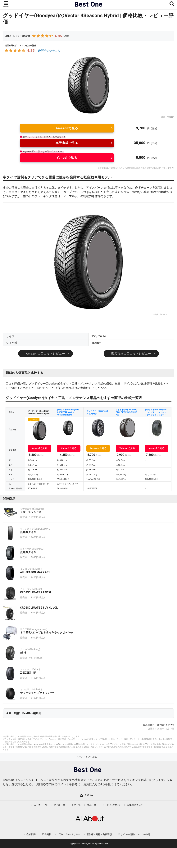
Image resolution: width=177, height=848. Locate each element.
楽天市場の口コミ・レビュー (131, 353)
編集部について (135, 805)
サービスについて (111, 805)
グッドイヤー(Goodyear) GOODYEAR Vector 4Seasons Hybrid (68, 412)
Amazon (170, 117)
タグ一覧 (76, 805)
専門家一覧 (59, 805)
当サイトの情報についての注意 (134, 834)
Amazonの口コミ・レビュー (45, 353)
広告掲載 (46, 834)
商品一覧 (91, 805)
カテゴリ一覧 (41, 805)
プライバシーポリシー (68, 834)
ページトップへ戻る (86, 756)
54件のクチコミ (48, 50)
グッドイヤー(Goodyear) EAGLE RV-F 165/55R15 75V (126, 412)
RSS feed (89, 795)
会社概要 (31, 834)
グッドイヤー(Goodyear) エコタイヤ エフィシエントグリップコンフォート (156, 412)
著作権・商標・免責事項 (99, 834)
